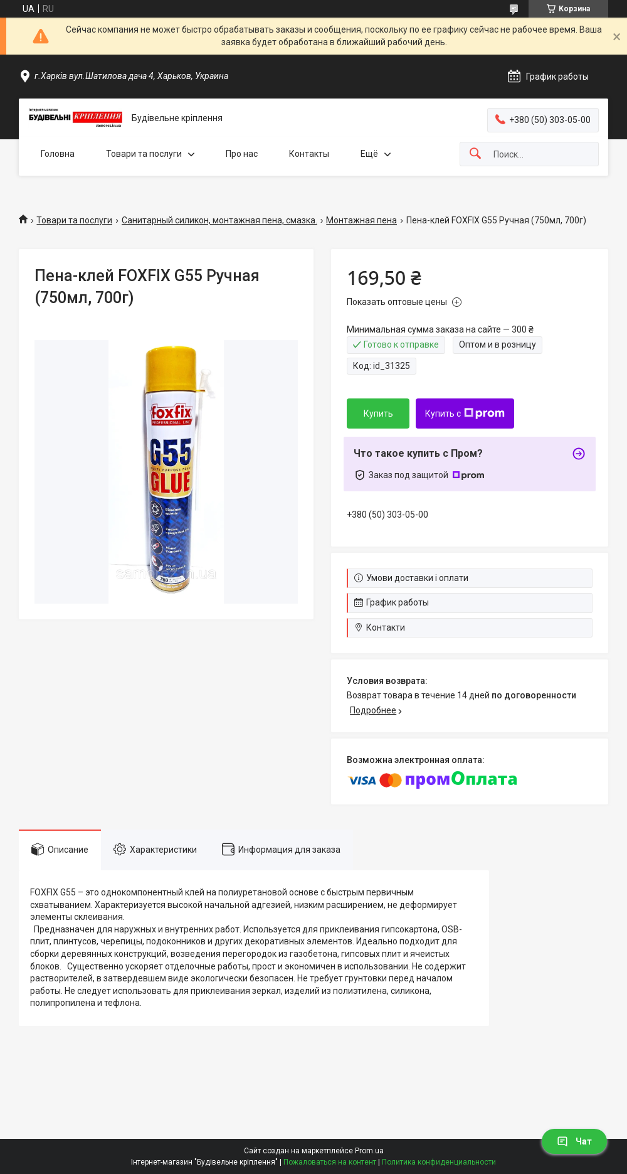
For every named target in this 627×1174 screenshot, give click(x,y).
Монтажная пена (361, 220)
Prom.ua (369, 1150)
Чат (574, 1141)
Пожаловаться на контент (329, 1162)
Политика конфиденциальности (439, 1162)
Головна (58, 154)
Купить (378, 413)
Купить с (465, 413)
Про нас (242, 154)
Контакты (309, 154)
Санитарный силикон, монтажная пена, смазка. (219, 220)
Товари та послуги (144, 154)
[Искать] (475, 154)
